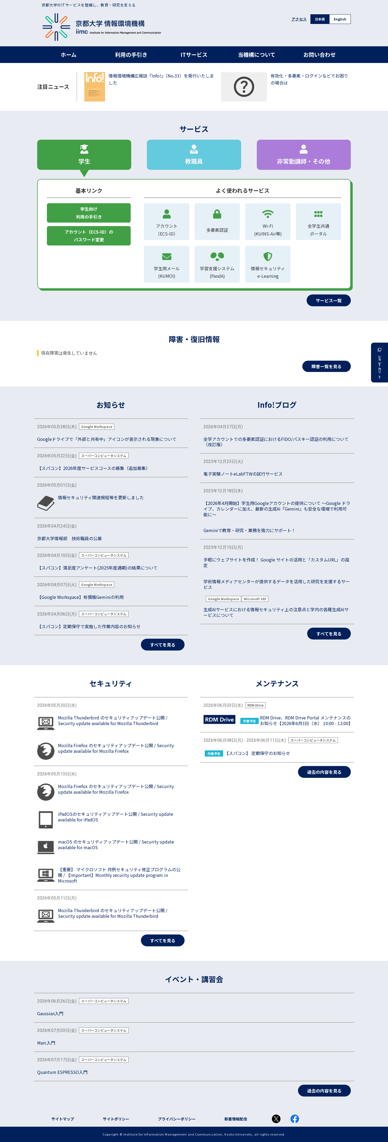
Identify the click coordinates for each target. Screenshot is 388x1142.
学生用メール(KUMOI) (166, 263)
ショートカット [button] (379, 362)
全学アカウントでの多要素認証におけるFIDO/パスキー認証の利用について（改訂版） (276, 442)
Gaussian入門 (50, 1013)
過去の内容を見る (324, 772)
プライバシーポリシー (177, 1119)
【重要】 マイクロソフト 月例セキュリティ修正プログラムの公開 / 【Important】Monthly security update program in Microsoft (119, 875)
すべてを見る (162, 644)
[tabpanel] (194, 242)
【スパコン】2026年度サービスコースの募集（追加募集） (93, 468)
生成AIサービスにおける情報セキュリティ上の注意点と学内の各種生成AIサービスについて (276, 612)
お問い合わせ (319, 54)
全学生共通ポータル (318, 221)
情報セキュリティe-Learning (268, 263)
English (340, 19)
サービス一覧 (329, 300)
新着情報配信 (235, 1119)
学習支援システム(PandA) (217, 272)
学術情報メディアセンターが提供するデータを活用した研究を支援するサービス (276, 584)
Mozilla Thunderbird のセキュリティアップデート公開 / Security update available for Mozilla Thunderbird (112, 720)
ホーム (69, 54)
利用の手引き (131, 54)
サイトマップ (62, 1119)
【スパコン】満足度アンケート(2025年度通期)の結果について (97, 568)
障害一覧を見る (326, 366)
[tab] (84, 155)
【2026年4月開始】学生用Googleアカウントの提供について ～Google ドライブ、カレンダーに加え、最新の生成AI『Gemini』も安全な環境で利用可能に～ (276, 508)
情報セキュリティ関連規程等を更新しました (101, 497)
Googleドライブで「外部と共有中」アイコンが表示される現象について (106, 439)
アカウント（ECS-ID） (166, 221)
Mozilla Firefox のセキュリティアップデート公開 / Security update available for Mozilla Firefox (116, 748)
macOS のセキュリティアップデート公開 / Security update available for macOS (116, 844)
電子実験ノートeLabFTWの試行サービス (243, 474)
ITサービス (194, 54)
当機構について (256, 54)
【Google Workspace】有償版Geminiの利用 (80, 597)
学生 (84, 155)
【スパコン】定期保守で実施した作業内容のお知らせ (89, 626)
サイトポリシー (116, 1119)
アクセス (299, 19)
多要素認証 (217, 219)
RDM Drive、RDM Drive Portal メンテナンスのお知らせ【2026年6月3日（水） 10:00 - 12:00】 (305, 720)
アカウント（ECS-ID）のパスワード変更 (89, 236)
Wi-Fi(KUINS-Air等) (268, 221)
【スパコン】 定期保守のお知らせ (257, 753)
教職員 (194, 155)
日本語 (320, 19)
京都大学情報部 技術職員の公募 (69, 538)
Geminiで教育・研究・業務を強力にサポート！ (249, 530)
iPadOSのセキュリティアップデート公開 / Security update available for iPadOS (115, 817)
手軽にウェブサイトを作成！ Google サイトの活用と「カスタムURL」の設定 (276, 562)
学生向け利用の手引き (89, 213)
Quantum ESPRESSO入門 (62, 1072)
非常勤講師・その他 (303, 155)
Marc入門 (46, 1043)
